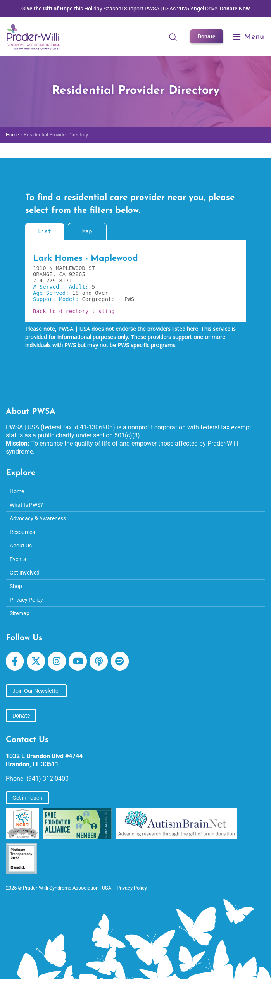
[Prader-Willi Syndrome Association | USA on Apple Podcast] (98, 661)
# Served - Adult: (62, 287)
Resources (22, 532)
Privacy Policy (26, 600)
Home (12, 135)
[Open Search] (173, 37)
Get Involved (25, 573)
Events (18, 559)
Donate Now (235, 8)
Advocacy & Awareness (38, 518)
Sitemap (19, 613)
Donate (207, 36)
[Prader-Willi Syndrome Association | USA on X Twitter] (36, 661)
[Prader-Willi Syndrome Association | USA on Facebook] (15, 661)
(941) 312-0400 (47, 778)
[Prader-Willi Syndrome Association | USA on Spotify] (120, 661)
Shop (16, 586)
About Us (21, 545)
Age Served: (52, 293)
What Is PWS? (26, 505)
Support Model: (57, 299)
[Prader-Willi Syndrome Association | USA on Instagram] (57, 661)
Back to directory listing (74, 311)
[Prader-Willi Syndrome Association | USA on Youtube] (77, 661)
